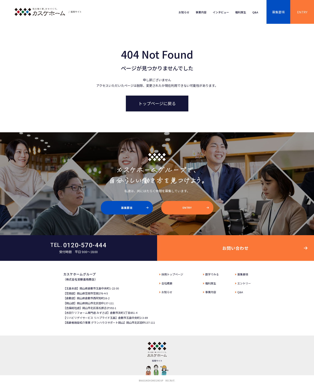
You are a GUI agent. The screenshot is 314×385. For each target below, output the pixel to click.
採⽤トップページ (172, 274)
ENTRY (302, 12)
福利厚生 (240, 12)
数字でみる (212, 274)
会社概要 (166, 283)
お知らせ (184, 12)
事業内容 (201, 12)
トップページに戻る (157, 103)
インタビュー (221, 12)
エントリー (244, 283)
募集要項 (278, 12)
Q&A (255, 12)
